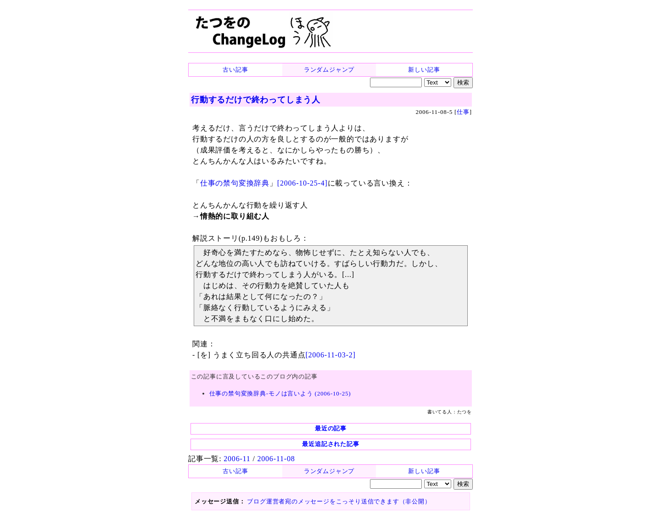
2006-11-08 (276, 459)
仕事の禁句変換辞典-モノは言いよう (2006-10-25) (280, 393)
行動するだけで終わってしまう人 (255, 99)
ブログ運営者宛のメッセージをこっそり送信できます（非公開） (339, 501)
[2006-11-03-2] (330, 355)
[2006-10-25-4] (302, 183)
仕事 (463, 111)
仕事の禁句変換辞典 (234, 183)
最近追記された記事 (330, 444)
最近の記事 (331, 428)
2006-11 (237, 459)
